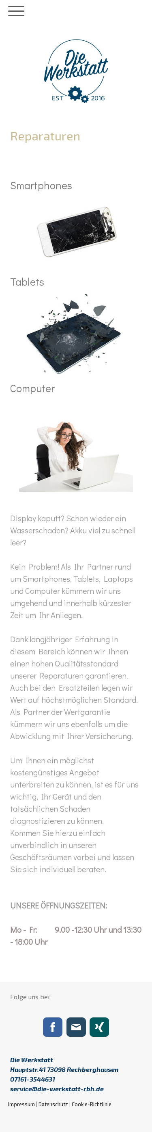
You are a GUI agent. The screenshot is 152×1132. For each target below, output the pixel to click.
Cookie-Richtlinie (91, 1104)
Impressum (21, 1104)
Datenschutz (53, 1104)
